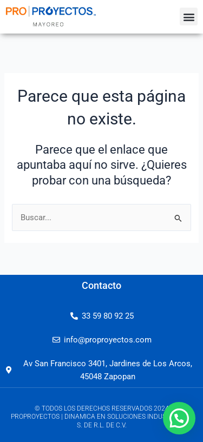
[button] (189, 16)
